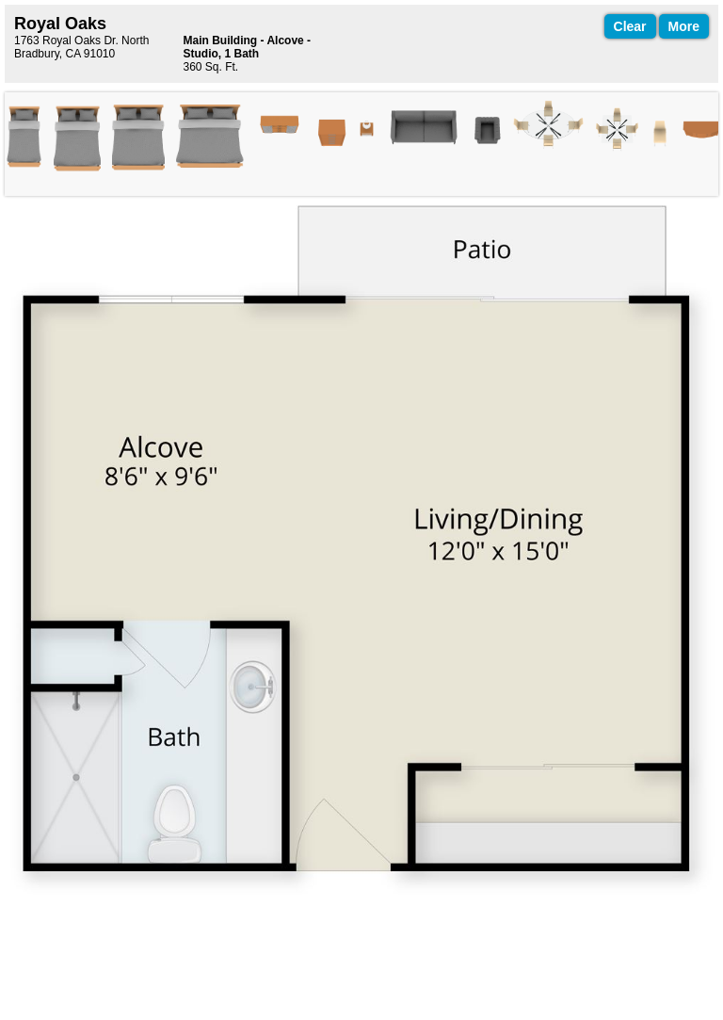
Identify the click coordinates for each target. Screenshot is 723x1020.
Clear (630, 26)
